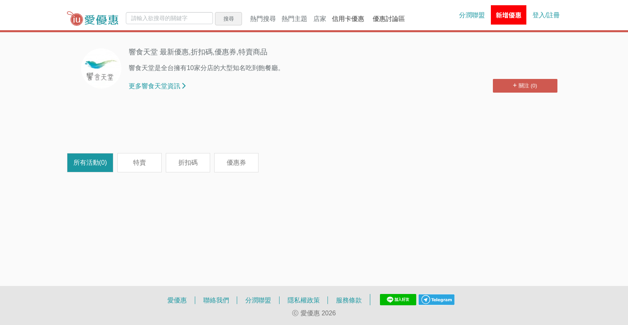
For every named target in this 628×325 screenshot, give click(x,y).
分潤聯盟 (472, 15)
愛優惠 (177, 300)
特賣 (139, 162)
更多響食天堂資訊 (157, 86)
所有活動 (90, 162)
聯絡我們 (216, 300)
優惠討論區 (389, 18)
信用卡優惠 (348, 18)
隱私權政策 (304, 300)
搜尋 (228, 18)
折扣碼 (188, 162)
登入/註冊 (546, 15)
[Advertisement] (314, 127)
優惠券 (236, 162)
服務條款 (349, 300)
